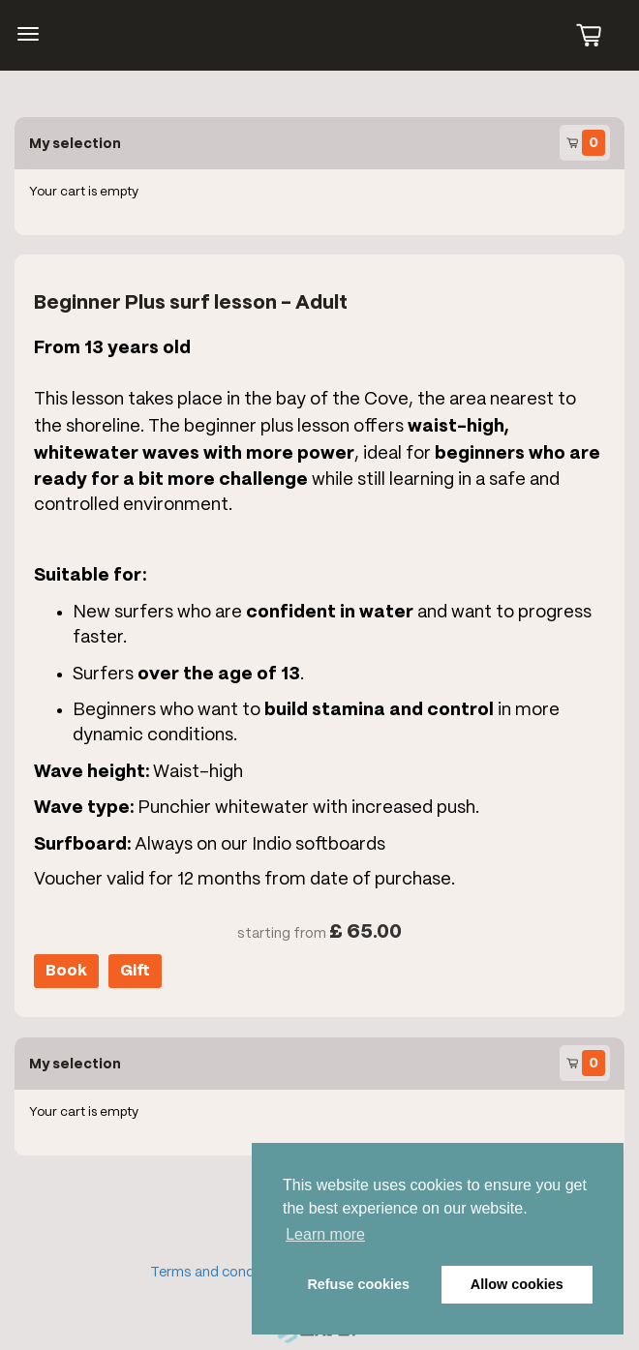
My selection (75, 143)
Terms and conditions (220, 1272)
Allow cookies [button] (517, 1284)
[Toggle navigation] (28, 33)
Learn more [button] (325, 1234)
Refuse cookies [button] (358, 1284)
